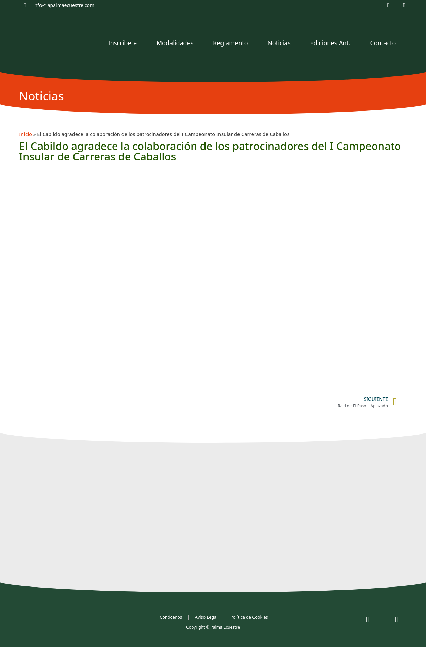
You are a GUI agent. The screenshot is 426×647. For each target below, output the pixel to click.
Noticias (279, 43)
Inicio (25, 134)
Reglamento (230, 43)
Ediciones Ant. (330, 43)
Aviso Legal (206, 617)
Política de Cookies (249, 617)
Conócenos (171, 617)
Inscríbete (122, 43)
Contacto (383, 43)
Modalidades (175, 43)
